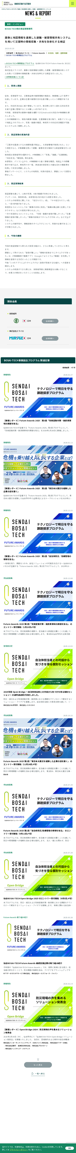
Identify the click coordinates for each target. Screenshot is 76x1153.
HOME (3, 9)
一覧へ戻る (40, 1073)
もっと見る (38, 1065)
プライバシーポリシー (19, 1149)
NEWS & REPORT (11, 9)
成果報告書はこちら (14, 77)
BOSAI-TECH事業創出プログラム (20, 63)
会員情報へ (50, 321)
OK (69, 1148)
